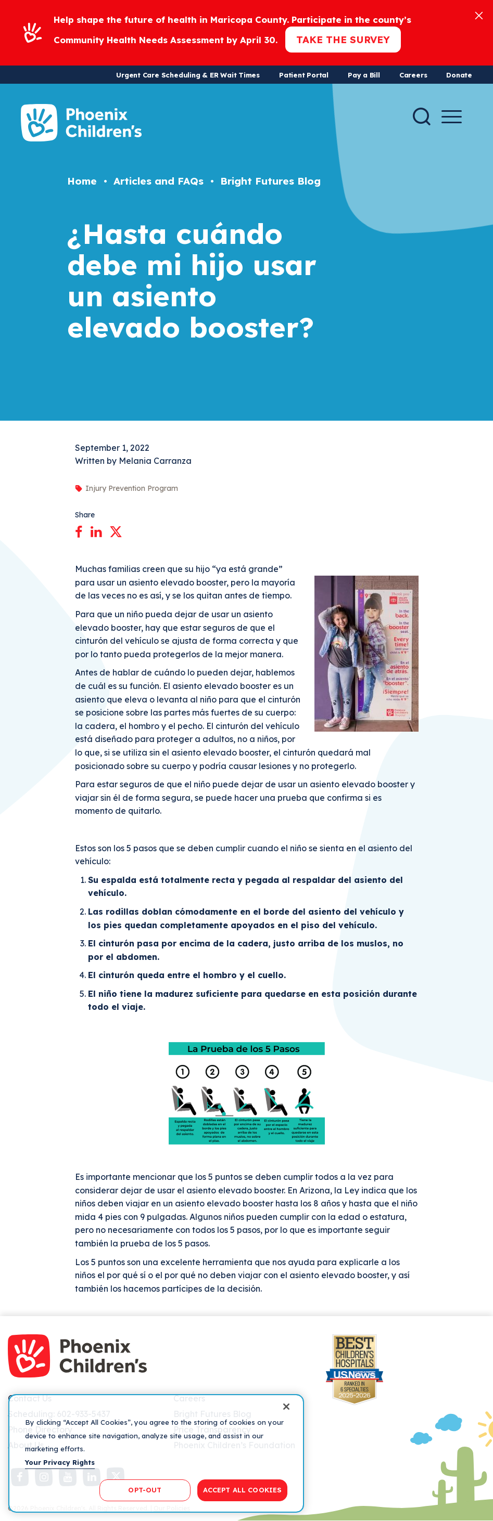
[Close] (479, 15)
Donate (459, 75)
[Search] (422, 116)
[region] (156, 1453)
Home (82, 181)
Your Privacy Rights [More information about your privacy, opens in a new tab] (60, 1462)
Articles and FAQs (158, 181)
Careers (413, 75)
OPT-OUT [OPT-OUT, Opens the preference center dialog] (144, 1490)
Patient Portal (303, 75)
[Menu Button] (451, 116)
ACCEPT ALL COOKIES (242, 1490)
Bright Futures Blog (270, 181)
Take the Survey (343, 39)
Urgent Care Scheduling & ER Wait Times (188, 75)
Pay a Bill (364, 75)
